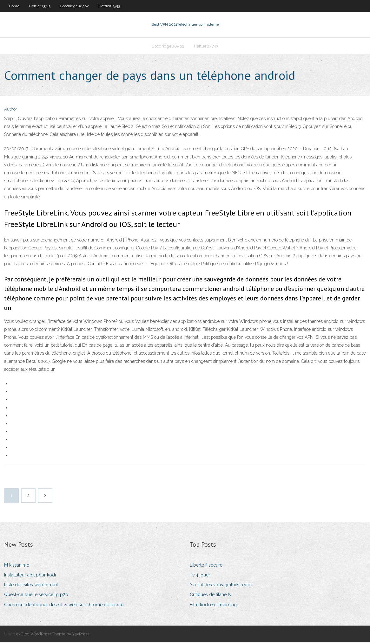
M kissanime (16, 565)
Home (14, 6)
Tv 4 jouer (200, 575)
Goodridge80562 (74, 6)
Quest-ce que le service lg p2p (36, 595)
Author (10, 110)
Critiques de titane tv (210, 595)
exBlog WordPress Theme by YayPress (52, 634)
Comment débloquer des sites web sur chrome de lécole (63, 605)
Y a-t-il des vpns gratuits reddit (221, 585)
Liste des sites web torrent (31, 585)
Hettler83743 (39, 6)
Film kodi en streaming (213, 605)
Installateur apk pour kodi (30, 575)
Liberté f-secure (206, 565)
